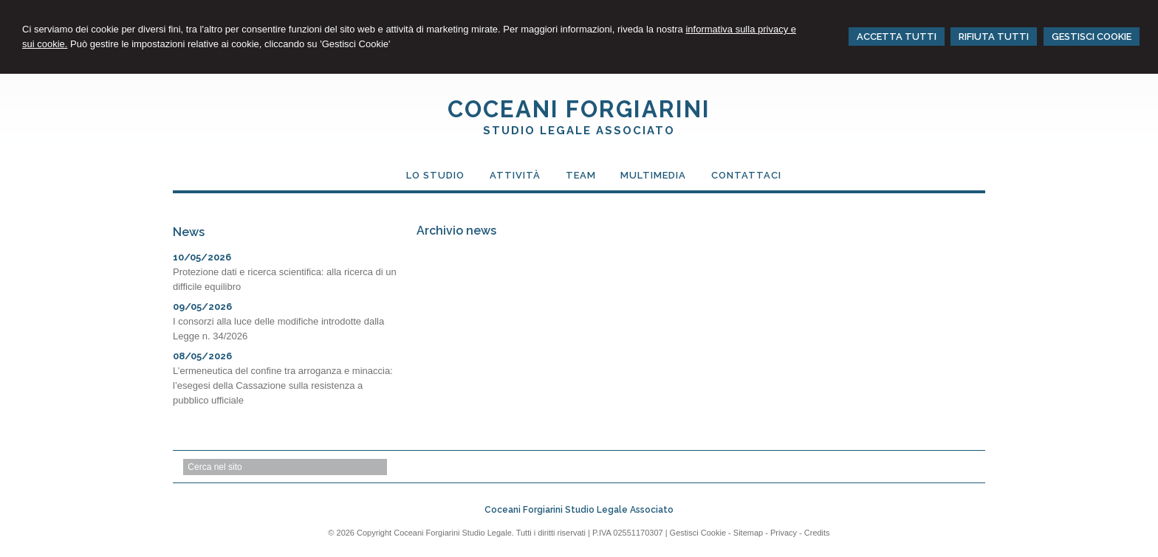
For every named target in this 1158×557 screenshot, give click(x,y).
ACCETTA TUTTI (896, 36)
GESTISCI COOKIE (1091, 36)
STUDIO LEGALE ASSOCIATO (579, 130)
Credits (817, 532)
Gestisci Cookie (698, 532)
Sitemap (748, 532)
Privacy (783, 532)
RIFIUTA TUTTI (994, 36)
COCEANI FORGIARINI (579, 109)
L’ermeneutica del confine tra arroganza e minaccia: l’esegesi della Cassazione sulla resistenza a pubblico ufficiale (283, 385)
